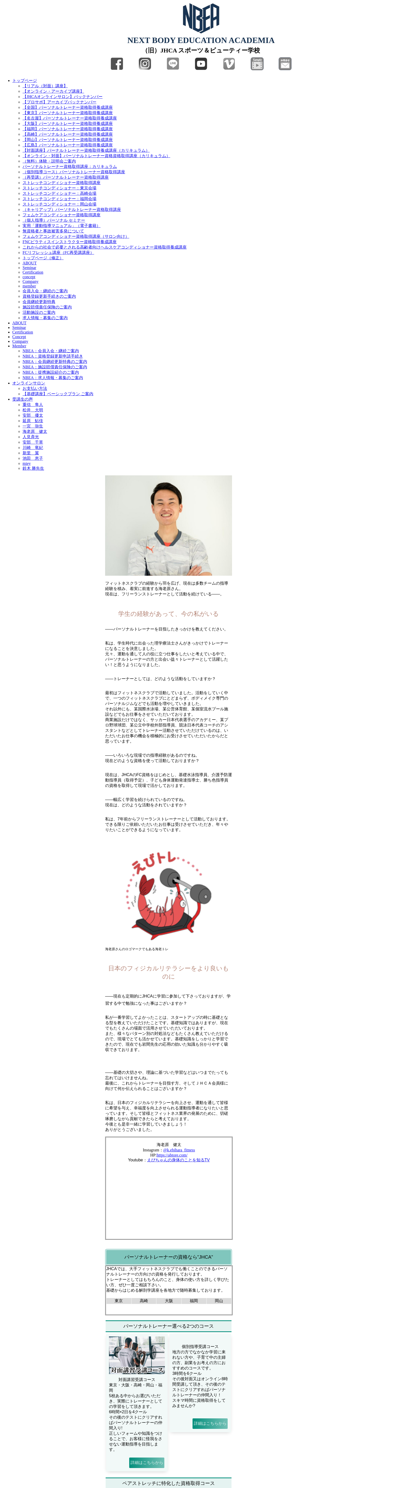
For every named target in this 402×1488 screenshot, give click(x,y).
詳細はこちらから (146, 1462)
